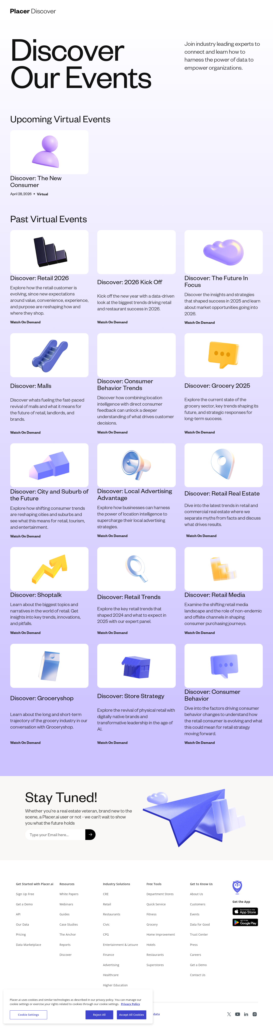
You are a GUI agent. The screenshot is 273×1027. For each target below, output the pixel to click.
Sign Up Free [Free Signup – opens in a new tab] (25, 894)
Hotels (151, 945)
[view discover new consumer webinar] (49, 163)
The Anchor (68, 934)
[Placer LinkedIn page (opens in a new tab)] (246, 1014)
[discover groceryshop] (49, 694)
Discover (66, 955)
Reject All (99, 1015)
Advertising (111, 965)
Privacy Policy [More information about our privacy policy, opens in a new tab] (130, 1004)
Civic (106, 924)
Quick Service (156, 904)
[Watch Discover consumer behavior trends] (136, 384)
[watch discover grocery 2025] (223, 384)
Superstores (155, 965)
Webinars (66, 904)
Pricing (21, 934)
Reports (65, 945)
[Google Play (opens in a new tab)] (245, 922)
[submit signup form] (90, 834)
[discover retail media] (223, 591)
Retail (107, 904)
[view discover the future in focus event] (223, 277)
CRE (106, 894)
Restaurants (111, 914)
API (18, 914)
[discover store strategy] (136, 694)
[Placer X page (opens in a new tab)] (229, 1014)
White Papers (69, 894)
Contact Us (197, 975)
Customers (197, 904)
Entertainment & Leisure (120, 945)
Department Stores (160, 894)
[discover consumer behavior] (223, 694)
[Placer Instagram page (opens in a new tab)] (254, 1014)
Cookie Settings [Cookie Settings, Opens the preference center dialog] (28, 1015)
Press (194, 945)
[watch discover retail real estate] (223, 491)
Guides (65, 914)
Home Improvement (161, 934)
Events (194, 914)
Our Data (22, 924)
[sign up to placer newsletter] (55, 834)
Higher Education (115, 985)
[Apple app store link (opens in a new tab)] (245, 911)
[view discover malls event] (136, 277)
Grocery (152, 924)
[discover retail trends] (136, 591)
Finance (108, 955)
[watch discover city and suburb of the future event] (49, 491)
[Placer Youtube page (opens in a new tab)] (237, 1014)
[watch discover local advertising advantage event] (136, 491)
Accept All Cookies (131, 1015)
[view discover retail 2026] (49, 277)
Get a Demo (24, 904)
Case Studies (69, 924)
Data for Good (200, 924)
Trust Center (199, 934)
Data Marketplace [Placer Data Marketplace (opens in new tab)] (28, 945)
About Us (196, 894)
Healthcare (111, 975)
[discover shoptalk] (49, 591)
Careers (195, 955)
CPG (106, 934)
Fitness (152, 914)
